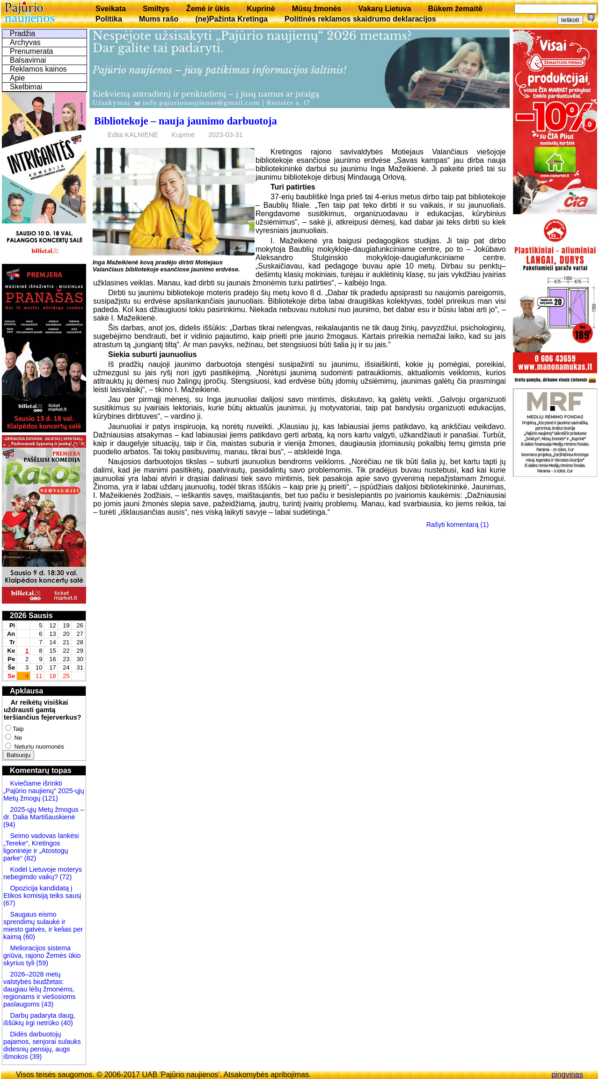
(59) (41, 963)
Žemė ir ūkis (208, 9)
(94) (9, 824)
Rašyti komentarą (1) (457, 524)
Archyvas (25, 42)
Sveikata (110, 9)
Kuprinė (261, 9)
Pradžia (22, 33)
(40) (66, 1023)
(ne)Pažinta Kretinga (231, 19)
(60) (28, 936)
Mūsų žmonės (317, 9)
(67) (9, 903)
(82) (30, 858)
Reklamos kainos (38, 69)
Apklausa (26, 691)
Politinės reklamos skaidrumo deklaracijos (360, 19)
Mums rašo (158, 19)
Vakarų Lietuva (384, 9)
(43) (47, 1004)
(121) (50, 798)
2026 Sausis (31, 616)
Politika (108, 19)
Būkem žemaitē (455, 9)
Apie (17, 78)
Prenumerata (31, 51)
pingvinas (567, 1075)
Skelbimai (26, 87)
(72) (65, 877)
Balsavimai (28, 60)
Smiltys (156, 9)
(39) (35, 1056)
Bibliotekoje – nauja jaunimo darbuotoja (185, 121)
